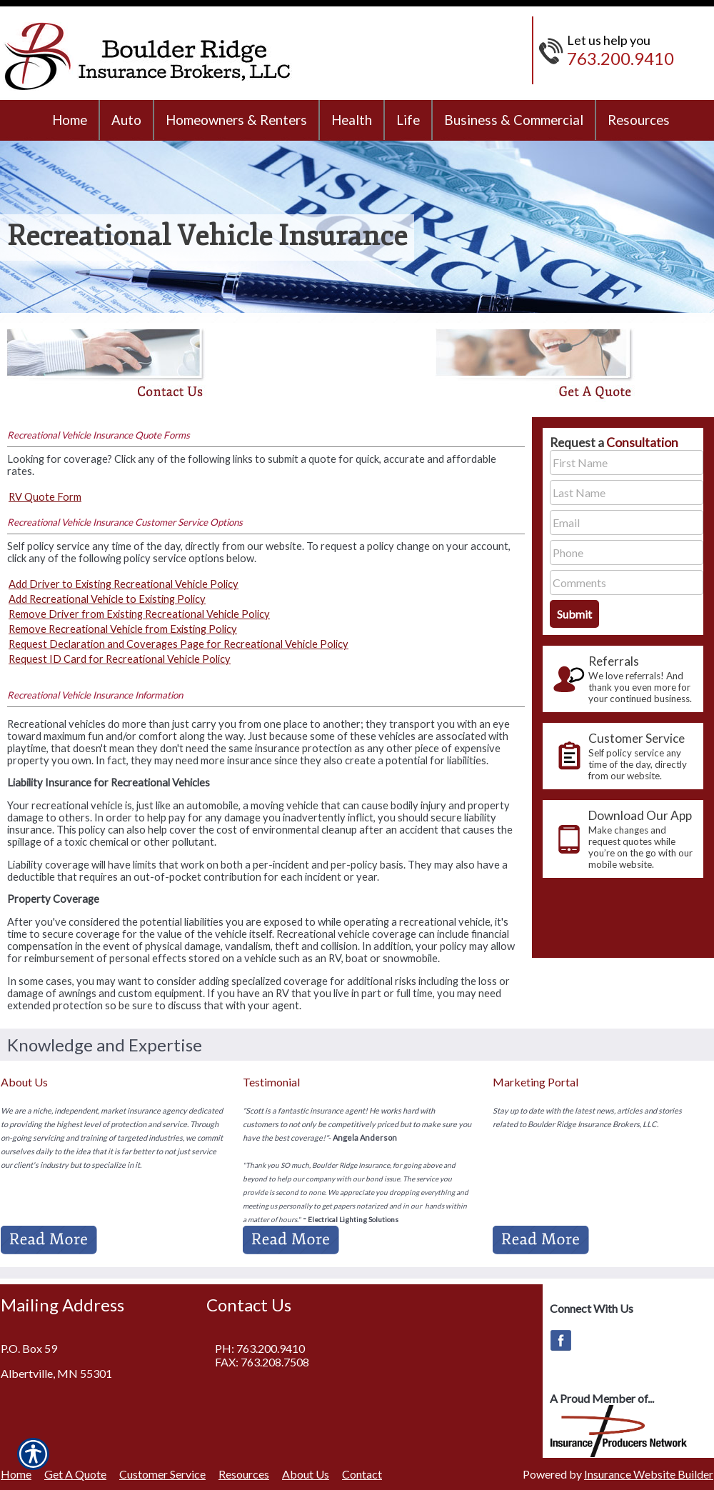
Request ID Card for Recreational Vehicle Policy (120, 659)
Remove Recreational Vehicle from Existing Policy (123, 629)
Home (16, 1474)
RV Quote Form (45, 497)
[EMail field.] (626, 522)
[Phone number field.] (626, 552)
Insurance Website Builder (648, 1474)
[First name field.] (626, 462)
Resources (243, 1474)
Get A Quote (75, 1474)
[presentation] (623, 679)
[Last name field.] (626, 492)
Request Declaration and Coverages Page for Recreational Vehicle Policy (178, 644)
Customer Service (162, 1474)
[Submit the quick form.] (574, 614)
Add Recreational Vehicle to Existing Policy (107, 599)
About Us (305, 1474)
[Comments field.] (626, 582)
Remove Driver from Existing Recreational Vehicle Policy (139, 614)
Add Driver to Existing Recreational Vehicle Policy (123, 584)
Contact (362, 1474)
